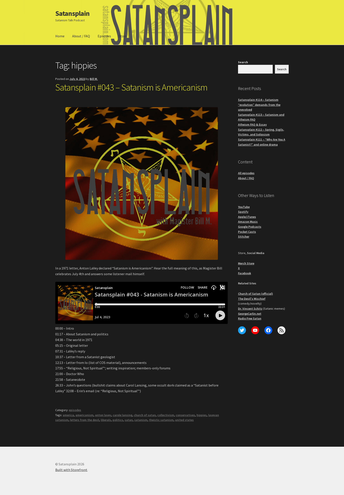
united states (184, 420)
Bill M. (94, 79)
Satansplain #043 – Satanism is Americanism (131, 87)
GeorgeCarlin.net (249, 314)
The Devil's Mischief (251, 299)
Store (123, 36)
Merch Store (246, 263)
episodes (75, 410)
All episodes (246, 173)
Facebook (244, 273)
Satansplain (72, 13)
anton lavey (103, 415)
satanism (140, 420)
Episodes (104, 36)
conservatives (185, 415)
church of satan (145, 415)
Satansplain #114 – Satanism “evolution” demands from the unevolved (259, 105)
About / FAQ (81, 36)
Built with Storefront (71, 470)
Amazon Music (248, 222)
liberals (106, 420)
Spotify (243, 212)
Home (59, 36)
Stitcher (243, 236)
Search (243, 62)
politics (118, 420)
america (68, 415)
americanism (84, 415)
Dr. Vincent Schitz (250, 309)
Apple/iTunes (247, 217)
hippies (202, 415)
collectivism (165, 415)
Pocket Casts (247, 232)
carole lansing (122, 415)
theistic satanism (161, 420)
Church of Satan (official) (255, 294)
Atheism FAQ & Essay (252, 124)
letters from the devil (84, 420)
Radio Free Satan (249, 318)
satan (129, 420)
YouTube (244, 207)
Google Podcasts (249, 227)
